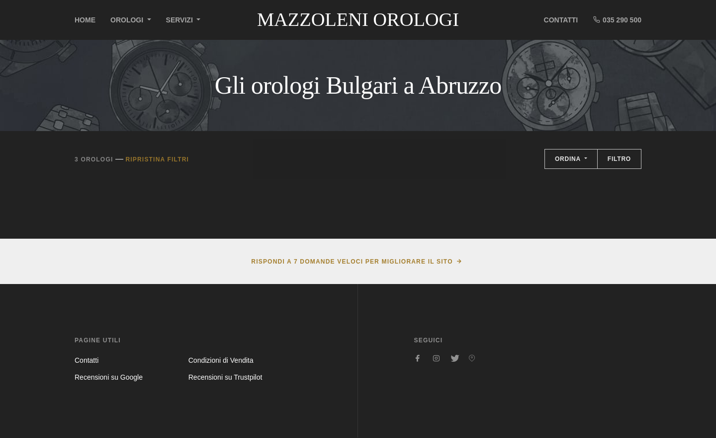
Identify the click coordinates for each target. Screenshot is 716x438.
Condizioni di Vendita (221, 360)
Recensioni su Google (109, 377)
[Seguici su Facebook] (418, 358)
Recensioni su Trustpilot (225, 377)
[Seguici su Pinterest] (472, 358)
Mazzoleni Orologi (358, 19)
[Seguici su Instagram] (436, 358)
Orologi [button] (127, 20)
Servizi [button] (180, 20)
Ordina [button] (569, 158)
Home (85, 20)
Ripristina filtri (157, 159)
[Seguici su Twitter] (454, 358)
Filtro (619, 158)
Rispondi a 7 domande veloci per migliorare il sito (351, 261)
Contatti (561, 20)
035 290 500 (617, 19)
